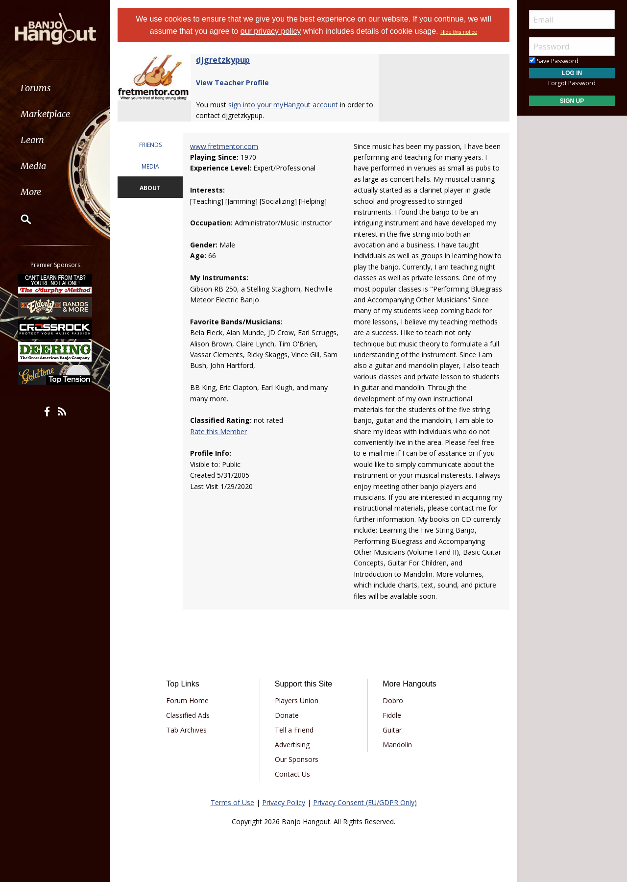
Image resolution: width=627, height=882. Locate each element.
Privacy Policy (283, 802)
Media (33, 166)
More (31, 191)
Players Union (296, 700)
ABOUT (150, 188)
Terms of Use (232, 802)
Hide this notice (458, 32)
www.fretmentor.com (224, 146)
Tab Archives (186, 730)
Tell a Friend (294, 730)
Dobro (393, 700)
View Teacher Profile (232, 82)
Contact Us (292, 774)
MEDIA (150, 166)
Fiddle (392, 715)
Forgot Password (572, 83)
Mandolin (397, 744)
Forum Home (187, 700)
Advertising (292, 744)
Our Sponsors (296, 759)
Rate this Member (218, 431)
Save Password (554, 61)
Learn (32, 140)
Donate (287, 715)
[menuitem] (55, 88)
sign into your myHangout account (283, 104)
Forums (36, 88)
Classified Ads (188, 715)
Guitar (392, 730)
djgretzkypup (223, 59)
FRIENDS (150, 145)
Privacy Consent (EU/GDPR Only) (365, 802)
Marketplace (45, 114)
